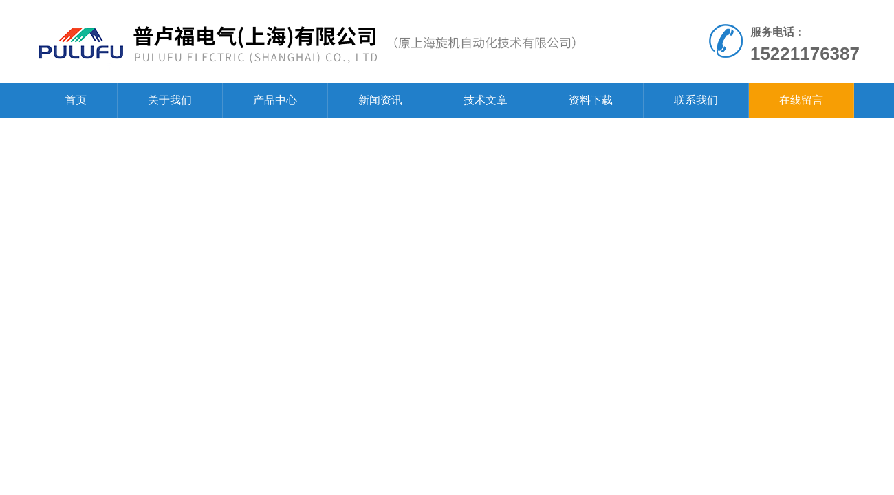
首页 (76, 100)
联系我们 (696, 100)
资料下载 (591, 100)
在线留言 (801, 100)
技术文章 (486, 100)
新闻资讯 (380, 100)
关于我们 (170, 100)
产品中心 (275, 100)
